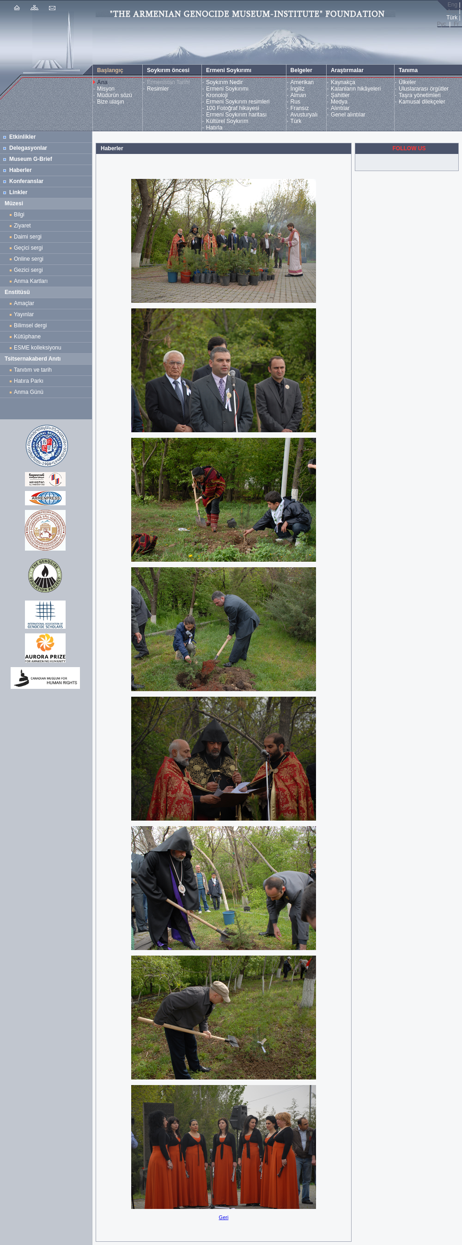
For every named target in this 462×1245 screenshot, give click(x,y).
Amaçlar (24, 303)
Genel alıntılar (348, 114)
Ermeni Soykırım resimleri (237, 101)
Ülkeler (407, 82)
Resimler (158, 89)
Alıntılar (340, 108)
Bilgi (19, 214)
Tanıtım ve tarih (33, 370)
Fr (456, 24)
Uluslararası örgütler (424, 89)
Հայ (451, 11)
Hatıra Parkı (28, 381)
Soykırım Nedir (224, 82)
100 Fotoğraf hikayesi (232, 108)
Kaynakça (343, 82)
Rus (295, 101)
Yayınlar (24, 314)
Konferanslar (26, 181)
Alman (298, 95)
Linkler (18, 192)
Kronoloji (217, 95)
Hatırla (214, 127)
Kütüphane (27, 336)
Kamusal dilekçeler (422, 101)
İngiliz (298, 89)
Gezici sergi (30, 270)
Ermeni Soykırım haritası (236, 114)
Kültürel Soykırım (227, 121)
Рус (441, 24)
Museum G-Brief (30, 159)
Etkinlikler (22, 137)
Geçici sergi (28, 248)
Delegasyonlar (28, 148)
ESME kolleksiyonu (37, 347)
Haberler (20, 170)
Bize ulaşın (110, 101)
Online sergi (30, 259)
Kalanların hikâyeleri (356, 89)
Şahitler (340, 95)
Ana (102, 82)
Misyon (106, 89)
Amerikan (302, 82)
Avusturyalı (304, 114)
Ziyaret (22, 225)
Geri (224, 1217)
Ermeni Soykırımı (227, 89)
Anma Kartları (32, 281)
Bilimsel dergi (32, 325)
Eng (452, 4)
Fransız (300, 108)
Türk (296, 121)
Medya (339, 101)
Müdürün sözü (114, 95)
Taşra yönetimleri (420, 95)
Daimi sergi (28, 236)
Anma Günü (28, 392)
